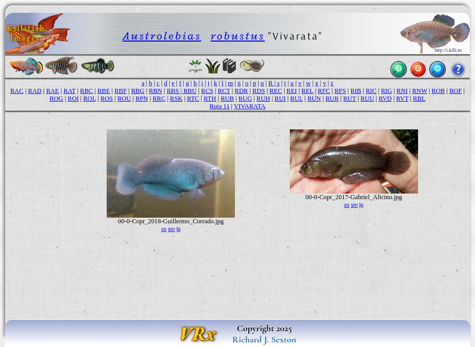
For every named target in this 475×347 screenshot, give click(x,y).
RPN (141, 98)
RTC (193, 98)
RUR (332, 98)
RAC (17, 90)
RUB (227, 98)
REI (292, 90)
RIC (371, 90)
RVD (385, 98)
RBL (419, 98)
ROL (89, 98)
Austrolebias (162, 35)
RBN (155, 90)
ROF (455, 90)
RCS (207, 90)
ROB (438, 90)
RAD (35, 90)
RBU (189, 90)
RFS (340, 90)
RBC (86, 90)
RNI (402, 90)
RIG (386, 90)
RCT (224, 90)
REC (275, 90)
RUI (280, 98)
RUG (245, 98)
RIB (355, 90)
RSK (176, 98)
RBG (138, 90)
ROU (124, 98)
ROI (73, 98)
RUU (367, 98)
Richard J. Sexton (264, 339)
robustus (237, 35)
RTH (210, 98)
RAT (69, 90)
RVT (402, 98)
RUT (349, 98)
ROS (107, 98)
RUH (263, 98)
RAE (52, 90)
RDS (258, 90)
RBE (103, 90)
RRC (158, 98)
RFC (324, 90)
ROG (57, 98)
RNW (419, 90)
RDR (241, 90)
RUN (314, 98)
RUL (296, 98)
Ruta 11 (220, 106)
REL (307, 90)
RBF (120, 90)
